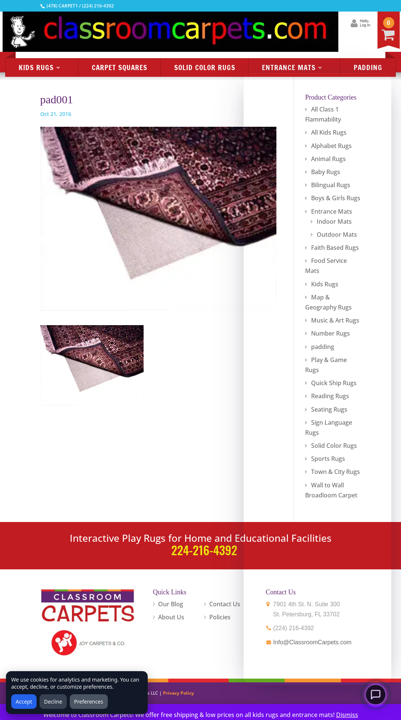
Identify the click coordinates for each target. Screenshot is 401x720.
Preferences (88, 701)
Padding (368, 67)
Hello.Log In (326, 23)
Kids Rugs (36, 67)
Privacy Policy (178, 693)
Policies (220, 617)
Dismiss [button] (347, 715)
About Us (171, 617)
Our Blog (170, 604)
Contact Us (224, 604)
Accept (24, 701)
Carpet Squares (119, 67)
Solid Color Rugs (204, 67)
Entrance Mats (289, 67)
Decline (53, 701)
